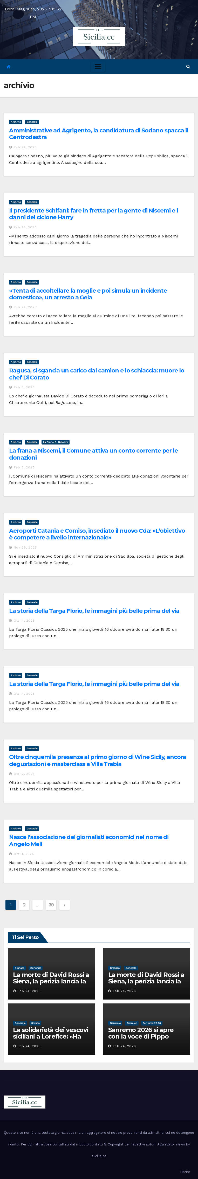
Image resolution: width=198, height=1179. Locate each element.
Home (185, 1172)
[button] (188, 66)
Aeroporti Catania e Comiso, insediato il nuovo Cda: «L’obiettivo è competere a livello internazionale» (97, 534)
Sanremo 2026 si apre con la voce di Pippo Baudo (141, 1036)
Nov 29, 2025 (25, 547)
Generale (31, 121)
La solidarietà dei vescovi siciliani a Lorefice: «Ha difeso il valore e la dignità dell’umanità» (50, 1039)
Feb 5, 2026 (24, 387)
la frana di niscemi (55, 442)
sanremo (131, 1023)
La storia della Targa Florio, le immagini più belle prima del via (94, 610)
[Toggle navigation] (98, 66)
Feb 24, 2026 (25, 147)
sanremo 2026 (152, 1023)
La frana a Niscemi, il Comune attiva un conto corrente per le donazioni (93, 454)
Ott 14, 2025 (24, 620)
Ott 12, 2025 (24, 774)
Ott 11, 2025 (24, 854)
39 (51, 904)
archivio (16, 121)
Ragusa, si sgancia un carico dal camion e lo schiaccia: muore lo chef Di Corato (96, 374)
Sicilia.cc (99, 1156)
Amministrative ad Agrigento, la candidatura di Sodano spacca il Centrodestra (98, 134)
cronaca (19, 968)
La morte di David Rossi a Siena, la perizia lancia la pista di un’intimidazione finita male (51, 984)
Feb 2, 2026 (24, 467)
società (35, 1023)
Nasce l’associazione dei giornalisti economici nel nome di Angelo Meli (88, 840)
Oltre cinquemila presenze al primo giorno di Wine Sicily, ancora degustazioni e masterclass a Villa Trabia (97, 760)
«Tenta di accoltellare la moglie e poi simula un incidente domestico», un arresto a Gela (88, 294)
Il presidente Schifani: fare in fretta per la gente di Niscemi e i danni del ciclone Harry (93, 214)
